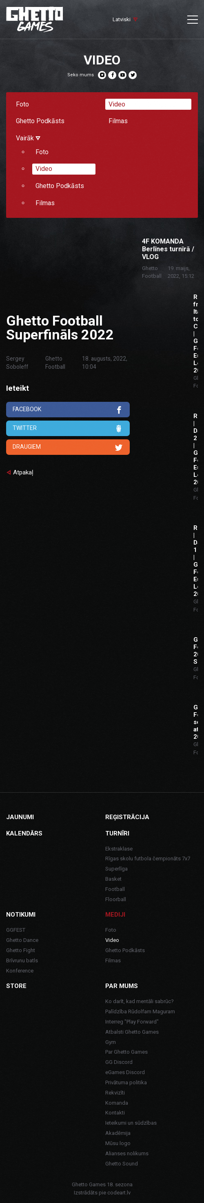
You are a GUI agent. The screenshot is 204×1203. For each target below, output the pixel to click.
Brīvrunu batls (22, 960)
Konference (19, 971)
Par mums (121, 986)
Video (117, 104)
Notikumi (20, 914)
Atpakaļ (23, 472)
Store (16, 986)
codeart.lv (119, 1193)
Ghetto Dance (22, 940)
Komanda (116, 1103)
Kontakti (115, 1113)
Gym (110, 1042)
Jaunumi (20, 817)
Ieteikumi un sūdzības (131, 1123)
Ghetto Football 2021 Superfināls (195, 650)
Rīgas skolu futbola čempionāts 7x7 (147, 858)
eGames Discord (125, 1072)
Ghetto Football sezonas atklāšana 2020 (195, 722)
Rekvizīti (115, 1093)
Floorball (115, 899)
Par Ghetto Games (126, 1052)
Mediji (115, 914)
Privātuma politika (126, 1082)
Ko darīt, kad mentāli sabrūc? (139, 1001)
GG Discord (119, 1062)
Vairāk (28, 138)
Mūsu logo (118, 1143)
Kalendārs (24, 833)
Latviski (122, 19)
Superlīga (116, 869)
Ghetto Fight (20, 950)
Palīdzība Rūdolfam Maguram (140, 1011)
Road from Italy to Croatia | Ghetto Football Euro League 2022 (195, 333)
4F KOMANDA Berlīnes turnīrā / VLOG (168, 249)
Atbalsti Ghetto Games (132, 1032)
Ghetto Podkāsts (40, 121)
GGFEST (15, 930)
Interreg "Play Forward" (132, 1022)
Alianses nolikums (127, 1153)
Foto (22, 104)
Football (115, 889)
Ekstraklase (119, 849)
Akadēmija (118, 1133)
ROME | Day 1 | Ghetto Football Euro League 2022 (195, 561)
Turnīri (117, 833)
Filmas (118, 121)
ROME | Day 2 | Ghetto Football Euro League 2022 (195, 449)
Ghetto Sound (121, 1164)
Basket (113, 879)
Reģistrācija (127, 817)
